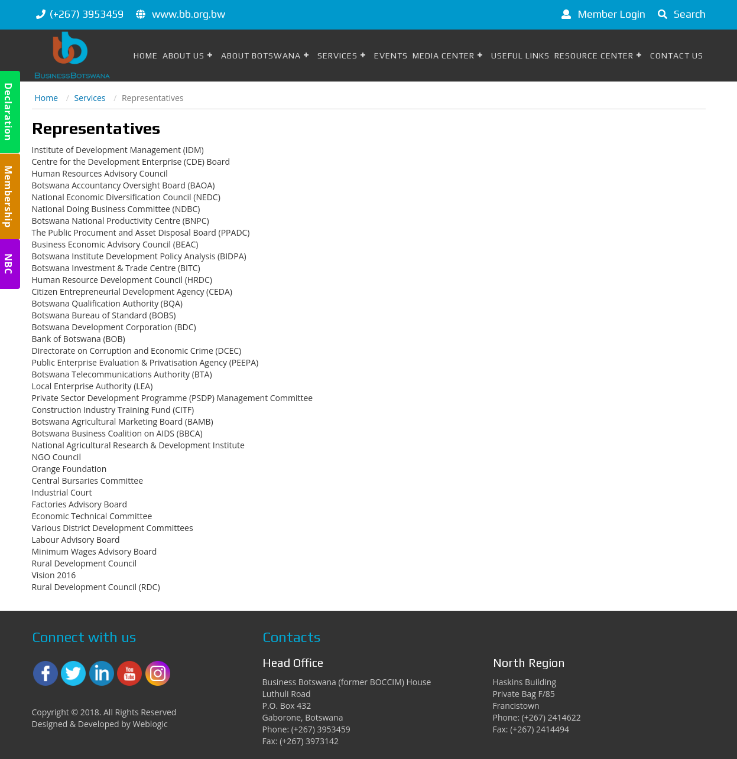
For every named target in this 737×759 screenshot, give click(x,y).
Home (146, 55)
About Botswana (261, 55)
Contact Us (676, 55)
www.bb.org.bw (188, 14)
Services (337, 55)
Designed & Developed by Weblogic (100, 723)
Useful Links (520, 55)
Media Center (444, 55)
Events (391, 55)
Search (680, 14)
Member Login (601, 14)
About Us (183, 55)
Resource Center (594, 55)
